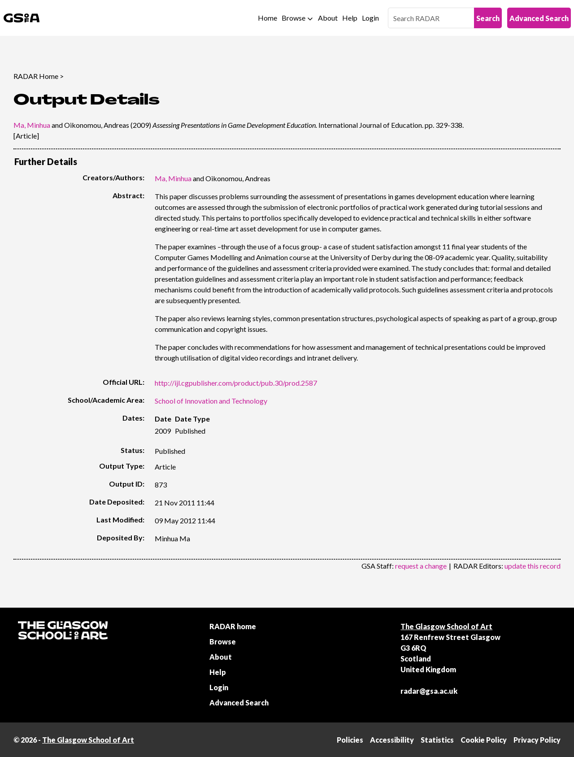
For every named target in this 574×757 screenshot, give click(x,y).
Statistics (437, 739)
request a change (421, 565)
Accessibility (392, 739)
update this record (532, 565)
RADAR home (232, 626)
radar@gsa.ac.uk (428, 691)
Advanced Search (539, 18)
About (328, 17)
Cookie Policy (484, 739)
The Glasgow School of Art (446, 626)
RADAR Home (35, 76)
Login (370, 17)
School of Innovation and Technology (211, 400)
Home (267, 17)
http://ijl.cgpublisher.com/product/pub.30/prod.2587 (236, 382)
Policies (350, 739)
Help (349, 17)
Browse (293, 17)
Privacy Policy (537, 739)
